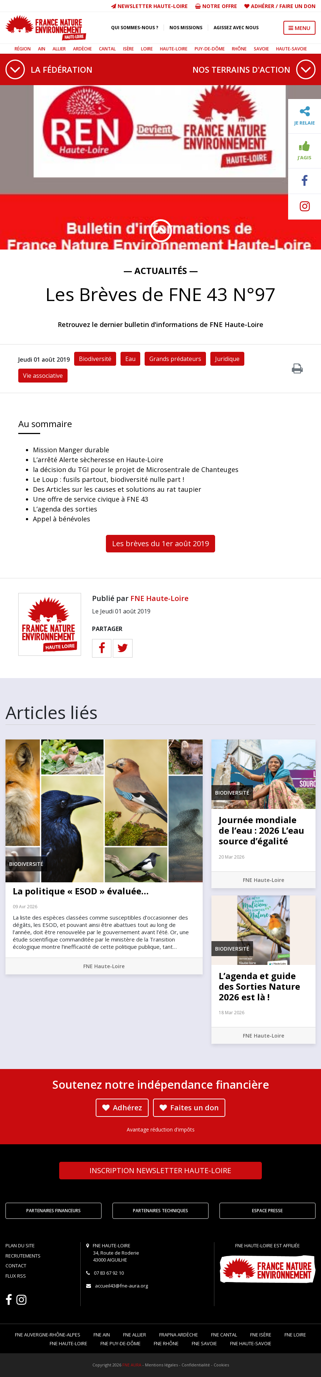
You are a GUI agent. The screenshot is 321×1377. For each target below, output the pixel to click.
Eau (130, 359)
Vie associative (43, 376)
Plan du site (20, 1245)
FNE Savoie (204, 1343)
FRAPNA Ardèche (178, 1334)
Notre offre (216, 6)
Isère (128, 49)
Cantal (107, 49)
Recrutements (23, 1255)
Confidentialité (195, 1365)
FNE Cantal (224, 1334)
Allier (59, 49)
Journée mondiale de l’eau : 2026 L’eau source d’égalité (261, 830)
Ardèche (82, 49)
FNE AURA (131, 1365)
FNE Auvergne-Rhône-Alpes (47, 1334)
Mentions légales (161, 1365)
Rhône (239, 49)
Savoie (261, 49)
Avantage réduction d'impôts (161, 1129)
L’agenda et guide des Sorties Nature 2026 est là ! (259, 986)
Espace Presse (267, 1210)
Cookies (221, 1365)
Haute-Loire (173, 49)
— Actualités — (160, 271)
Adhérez (122, 1107)
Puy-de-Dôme (210, 49)
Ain (41, 49)
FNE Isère (260, 1334)
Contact (15, 1265)
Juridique (227, 359)
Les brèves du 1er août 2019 (160, 543)
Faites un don (189, 1107)
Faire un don (297, 6)
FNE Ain (101, 1334)
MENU (299, 27)
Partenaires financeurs (53, 1210)
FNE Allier (134, 1334)
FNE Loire (295, 1334)
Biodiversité (95, 359)
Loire (147, 49)
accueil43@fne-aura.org (121, 1285)
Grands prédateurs (175, 359)
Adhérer (262, 6)
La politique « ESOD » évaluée (81, 891)
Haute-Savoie (291, 49)
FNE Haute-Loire (159, 598)
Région (23, 49)
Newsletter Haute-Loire (149, 6)
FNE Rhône (166, 1343)
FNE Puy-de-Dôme (120, 1343)
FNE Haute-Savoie (250, 1343)
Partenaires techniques (160, 1210)
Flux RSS (15, 1276)
